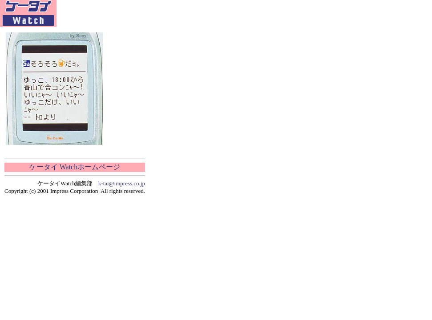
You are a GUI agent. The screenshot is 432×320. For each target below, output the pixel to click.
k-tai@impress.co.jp (121, 183)
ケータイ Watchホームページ (74, 167)
